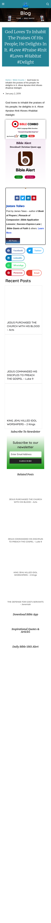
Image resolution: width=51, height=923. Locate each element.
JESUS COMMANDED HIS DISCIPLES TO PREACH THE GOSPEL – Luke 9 (22, 375)
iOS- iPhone (30, 175)
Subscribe (25, 461)
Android (24, 136)
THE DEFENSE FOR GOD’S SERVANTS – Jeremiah (25, 603)
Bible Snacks (29, 18)
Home (18, 18)
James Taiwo (15, 206)
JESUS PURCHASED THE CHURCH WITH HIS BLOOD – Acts (23, 326)
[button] (13, 240)
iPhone (31, 136)
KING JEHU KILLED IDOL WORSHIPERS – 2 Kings (25, 573)
